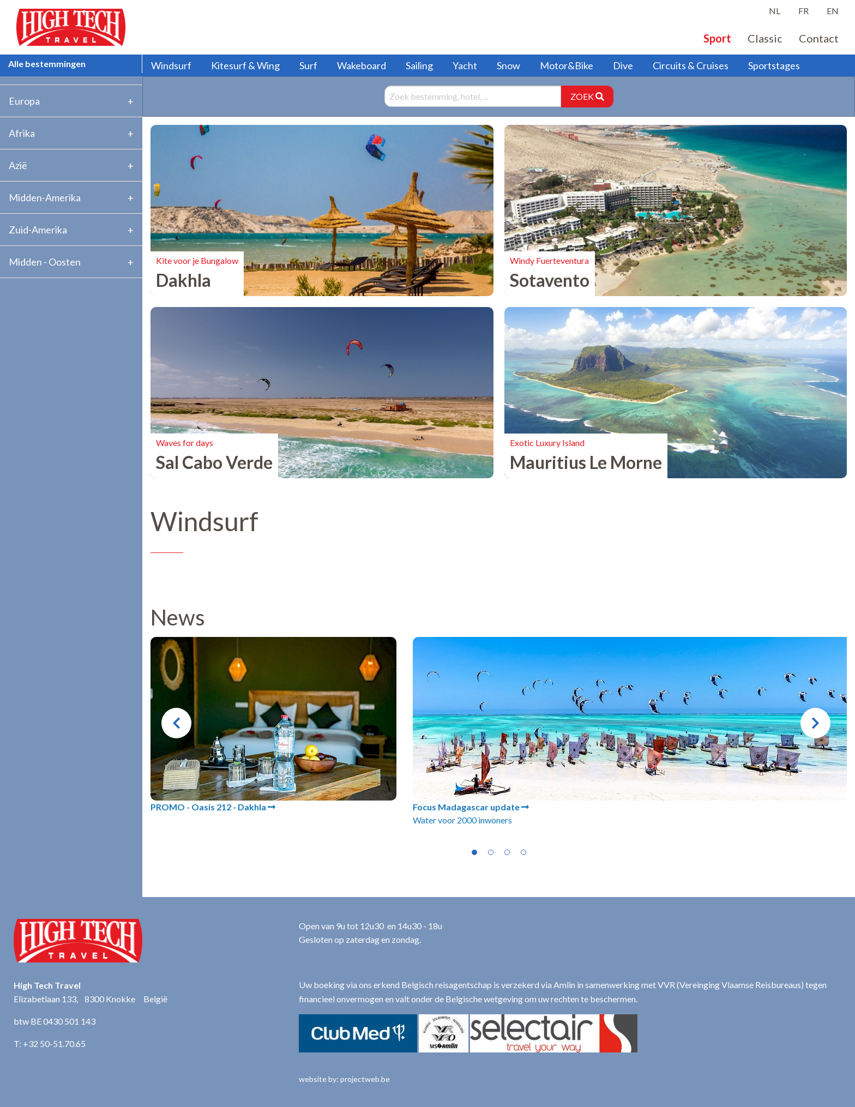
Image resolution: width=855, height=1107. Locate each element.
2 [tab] (490, 852)
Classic (765, 38)
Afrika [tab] (22, 133)
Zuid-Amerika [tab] (38, 230)
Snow (508, 65)
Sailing (419, 65)
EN (833, 10)
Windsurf (171, 65)
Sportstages (774, 65)
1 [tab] (474, 852)
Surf (308, 65)
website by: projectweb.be (344, 1079)
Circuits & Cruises (690, 65)
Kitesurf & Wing (245, 65)
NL (774, 10)
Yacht (465, 65)
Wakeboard (361, 65)
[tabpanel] (273, 725)
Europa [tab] (24, 101)
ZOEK (587, 96)
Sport (717, 38)
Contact (819, 38)
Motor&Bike (566, 65)
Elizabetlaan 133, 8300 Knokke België (90, 999)
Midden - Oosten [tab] (45, 262)
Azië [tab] (18, 165)
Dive (623, 65)
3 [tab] (507, 852)
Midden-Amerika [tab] (45, 197)
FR (803, 10)
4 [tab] (523, 852)
